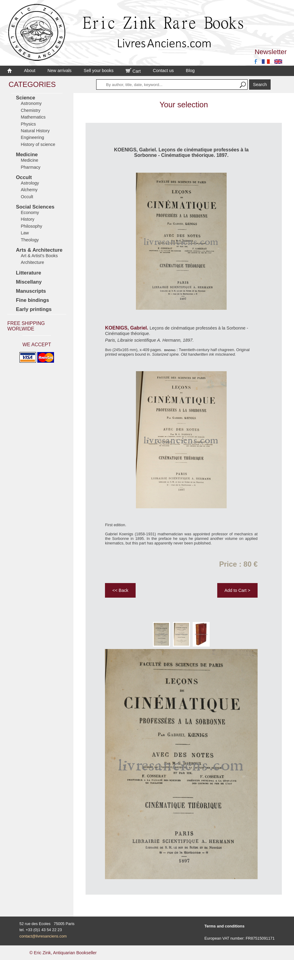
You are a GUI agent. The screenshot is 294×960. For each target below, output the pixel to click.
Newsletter (271, 52)
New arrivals (60, 70)
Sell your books (98, 70)
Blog (190, 70)
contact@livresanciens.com (43, 936)
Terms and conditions (224, 926)
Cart (133, 71)
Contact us (163, 70)
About (29, 70)
